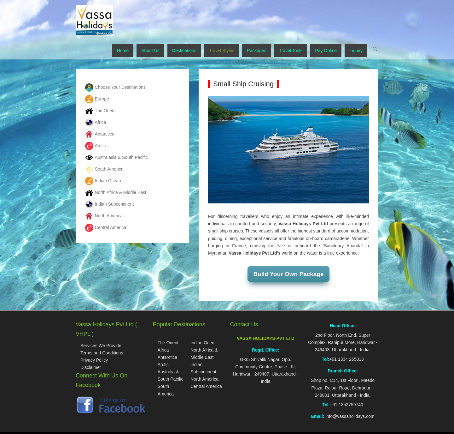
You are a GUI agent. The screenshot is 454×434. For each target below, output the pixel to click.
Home (123, 50)
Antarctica (167, 357)
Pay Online (325, 50)
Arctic (163, 364)
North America (204, 379)
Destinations (184, 50)
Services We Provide (100, 345)
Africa (163, 350)
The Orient (168, 342)
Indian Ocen (202, 342)
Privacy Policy (94, 360)
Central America (206, 386)
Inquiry (356, 50)
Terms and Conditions (101, 352)
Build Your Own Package (288, 274)
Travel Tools (291, 50)
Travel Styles (221, 50)
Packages (256, 50)
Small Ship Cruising (243, 84)
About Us (150, 50)
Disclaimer (90, 367)
